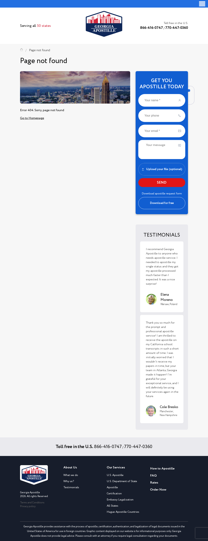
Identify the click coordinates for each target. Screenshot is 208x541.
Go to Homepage (32, 118)
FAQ (153, 475)
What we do (70, 475)
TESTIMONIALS (162, 235)
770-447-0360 (176, 27)
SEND (161, 182)
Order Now (158, 489)
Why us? (68, 481)
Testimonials (71, 487)
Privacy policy (28, 506)
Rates (154, 482)
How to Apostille (162, 468)
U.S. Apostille (115, 475)
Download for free (162, 203)
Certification (114, 493)
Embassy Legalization (120, 500)
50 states (44, 25)
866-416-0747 (151, 27)
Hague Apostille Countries (123, 512)
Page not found (39, 50)
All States (112, 506)
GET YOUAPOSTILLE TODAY (162, 83)
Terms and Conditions (32, 502)
